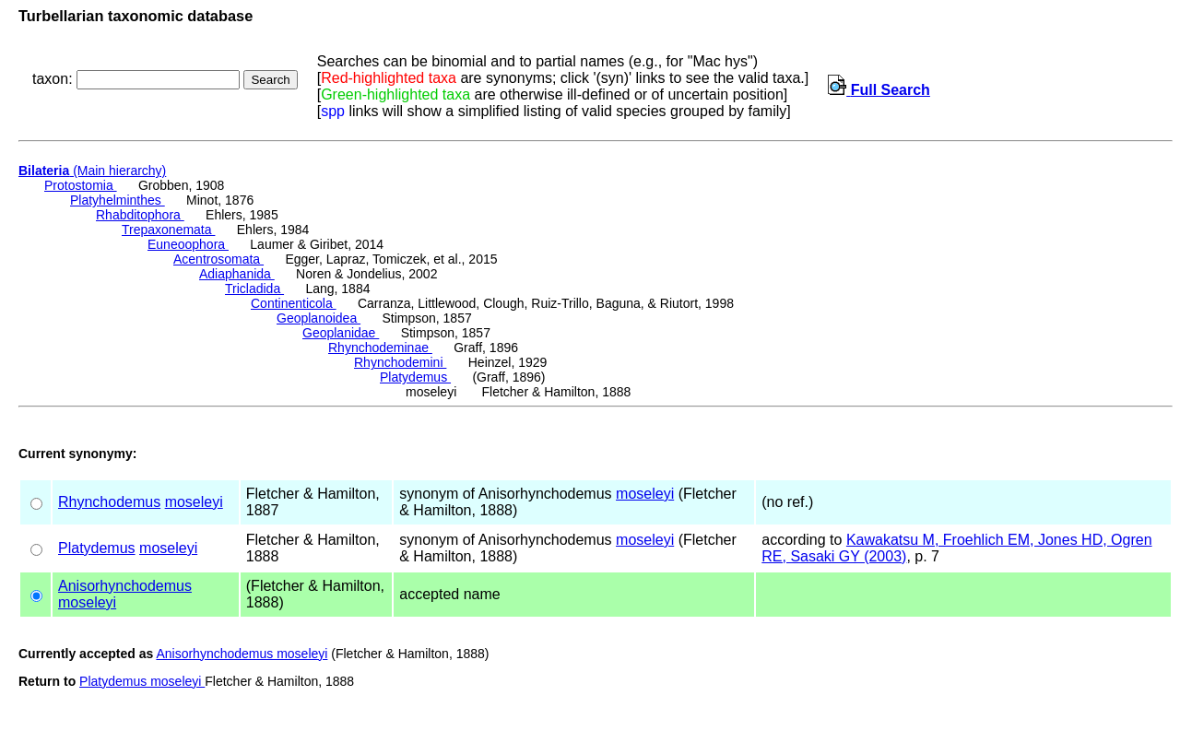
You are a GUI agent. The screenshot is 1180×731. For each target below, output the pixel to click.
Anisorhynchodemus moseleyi (241, 653)
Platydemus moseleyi (142, 681)
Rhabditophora (140, 214)
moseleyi (194, 502)
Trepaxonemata (168, 229)
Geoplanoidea (318, 318)
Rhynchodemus (109, 502)
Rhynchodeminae (380, 347)
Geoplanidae (340, 332)
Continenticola (293, 303)
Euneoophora (188, 244)
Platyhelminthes (117, 200)
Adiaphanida (237, 273)
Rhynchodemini (400, 362)
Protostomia (80, 185)
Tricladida (254, 288)
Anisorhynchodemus (125, 586)
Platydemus (415, 377)
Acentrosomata (218, 259)
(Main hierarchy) (92, 170)
